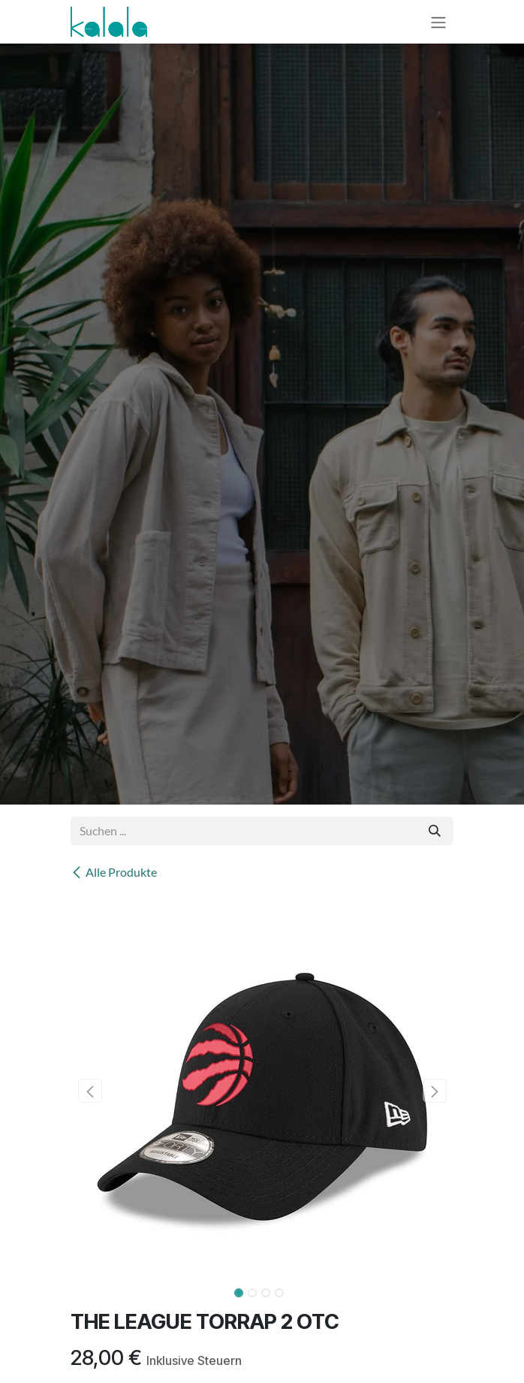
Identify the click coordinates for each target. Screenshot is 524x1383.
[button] (90, 1091)
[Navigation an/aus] (438, 22)
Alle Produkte (114, 872)
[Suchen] (434, 831)
